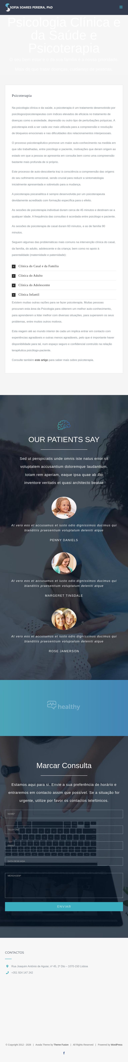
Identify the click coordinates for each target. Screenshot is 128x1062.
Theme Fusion (61, 1044)
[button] (64, 266)
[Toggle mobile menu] (121, 7)
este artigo (41, 360)
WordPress (116, 1044)
